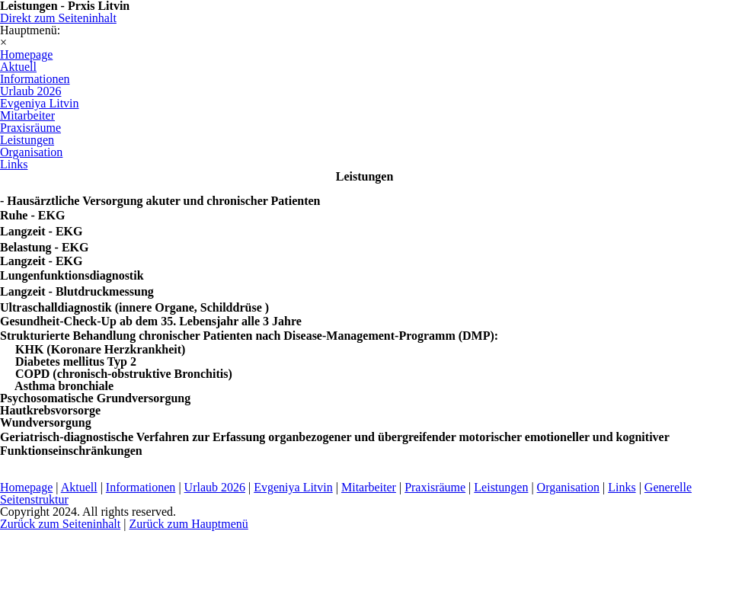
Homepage (26, 487)
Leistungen (501, 487)
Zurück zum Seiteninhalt (60, 523)
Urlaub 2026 (214, 487)
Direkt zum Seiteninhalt (58, 17)
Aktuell (79, 487)
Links (621, 487)
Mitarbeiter (368, 487)
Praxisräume (434, 487)
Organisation (568, 487)
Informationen (141, 487)
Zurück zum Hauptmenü (188, 523)
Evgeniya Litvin (293, 487)
